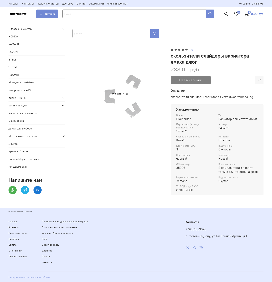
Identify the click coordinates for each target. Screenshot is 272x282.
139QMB (13, 74)
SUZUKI (13, 52)
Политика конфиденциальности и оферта (65, 221)
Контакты (28, 3)
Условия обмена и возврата (57, 233)
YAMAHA (13, 44)
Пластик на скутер (20, 29)
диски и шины (17, 97)
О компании (96, 3)
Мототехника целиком (22, 136)
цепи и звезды (17, 105)
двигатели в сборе (20, 128)
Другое (13, 143)
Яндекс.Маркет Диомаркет (25, 159)
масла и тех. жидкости (22, 113)
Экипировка (16, 120)
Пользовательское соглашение (59, 227)
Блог (44, 239)
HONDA (13, 36)
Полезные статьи (48, 3)
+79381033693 (195, 229)
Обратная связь (50, 244)
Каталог (13, 3)
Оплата (81, 3)
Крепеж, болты (18, 151)
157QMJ (13, 67)
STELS (12, 59)
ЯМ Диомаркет (17, 166)
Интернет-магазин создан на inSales (29, 277)
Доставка (67, 3)
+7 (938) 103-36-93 (251, 3)
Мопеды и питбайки (21, 82)
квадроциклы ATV (19, 90)
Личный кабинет (117, 3)
